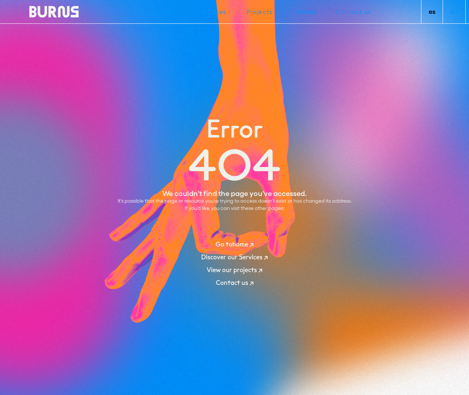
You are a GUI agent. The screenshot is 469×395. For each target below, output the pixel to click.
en (454, 11)
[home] (54, 12)
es (432, 11)
